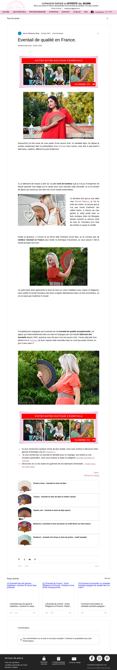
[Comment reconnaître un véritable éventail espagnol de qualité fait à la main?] (94, 591)
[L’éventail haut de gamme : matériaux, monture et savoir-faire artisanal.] (23, 591)
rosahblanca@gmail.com (72, 8)
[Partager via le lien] (35, 559)
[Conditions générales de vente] (16, 665)
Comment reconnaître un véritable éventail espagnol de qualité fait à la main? (94, 605)
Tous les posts (13, 18)
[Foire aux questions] (12, 662)
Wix (109, 668)
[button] (109, 12)
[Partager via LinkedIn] (30, 559)
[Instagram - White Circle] (99, 658)
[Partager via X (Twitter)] (24, 559)
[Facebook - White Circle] (92, 658)
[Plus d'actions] (98, 33)
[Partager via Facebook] (19, 559)
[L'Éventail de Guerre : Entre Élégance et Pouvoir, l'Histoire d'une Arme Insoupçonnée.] (58, 591)
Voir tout (107, 578)
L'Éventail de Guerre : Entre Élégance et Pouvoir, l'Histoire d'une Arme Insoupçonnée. (58, 605)
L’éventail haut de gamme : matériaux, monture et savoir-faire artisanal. (22, 605)
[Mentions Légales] (11, 667)
